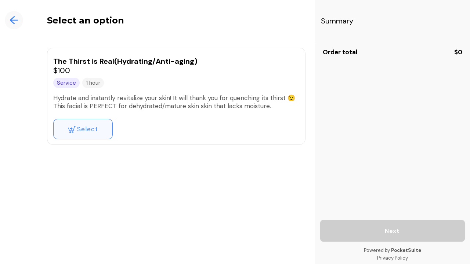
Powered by (392, 250)
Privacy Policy (392, 258)
